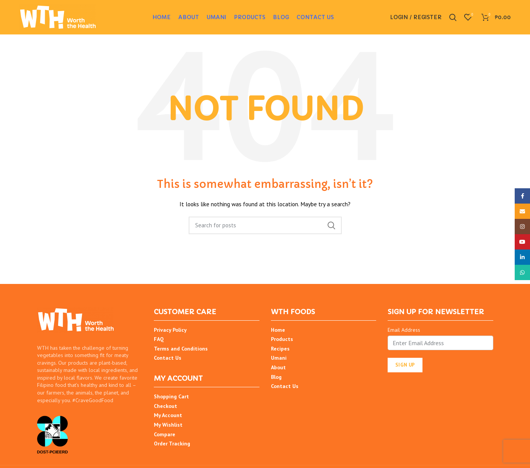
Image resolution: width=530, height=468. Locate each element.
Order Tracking (172, 443)
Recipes (280, 348)
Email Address (404, 329)
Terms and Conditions (181, 348)
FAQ (159, 339)
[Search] (265, 225)
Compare (164, 434)
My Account (168, 415)
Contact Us (167, 357)
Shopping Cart (171, 396)
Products (282, 339)
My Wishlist (168, 424)
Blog (276, 376)
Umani (279, 357)
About (278, 367)
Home (278, 329)
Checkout (165, 406)
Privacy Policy (170, 329)
